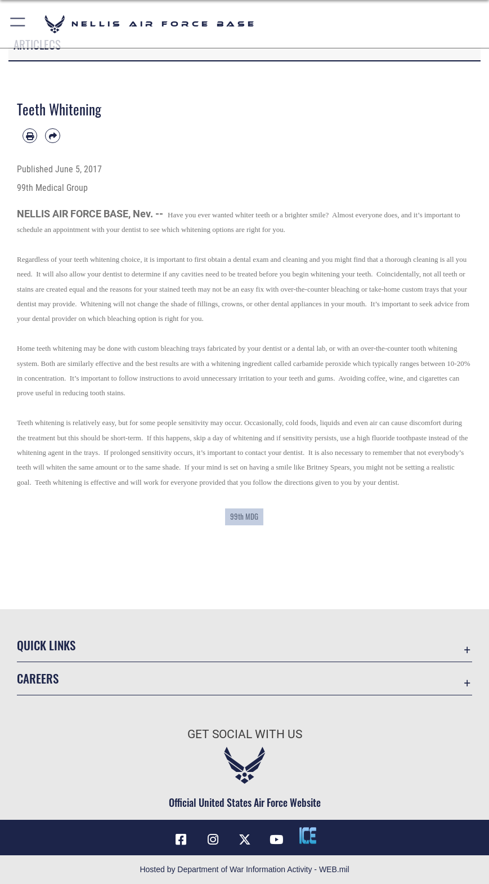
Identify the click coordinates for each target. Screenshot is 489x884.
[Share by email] (52, 135)
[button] (18, 24)
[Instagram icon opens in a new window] (212, 839)
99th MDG (244, 516)
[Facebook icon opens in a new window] (181, 839)
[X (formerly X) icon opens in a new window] (244, 839)
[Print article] (30, 135)
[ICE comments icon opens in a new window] (307, 835)
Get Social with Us (244, 734)
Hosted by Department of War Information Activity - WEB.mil (244, 869)
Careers (38, 678)
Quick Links (46, 645)
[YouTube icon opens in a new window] (276, 839)
